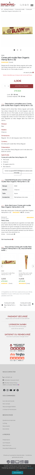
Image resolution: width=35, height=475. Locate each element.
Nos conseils (6, 426)
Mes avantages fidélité (9, 406)
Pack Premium (7, 445)
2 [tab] (17, 50)
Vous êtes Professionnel (9, 448)
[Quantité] (5, 86)
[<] (2, 266)
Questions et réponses (9, 420)
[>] (33, 266)
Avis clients (6, 429)
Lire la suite (11, 234)
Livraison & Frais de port (9, 409)
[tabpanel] (17, 30)
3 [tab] (20, 50)
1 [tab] (14, 50)
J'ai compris (17, 472)
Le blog (5, 423)
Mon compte (6, 403)
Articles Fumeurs (9, 9)
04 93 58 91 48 (7, 377)
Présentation (6, 439)
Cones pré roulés (20, 9)
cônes (12, 109)
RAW (2, 55)
